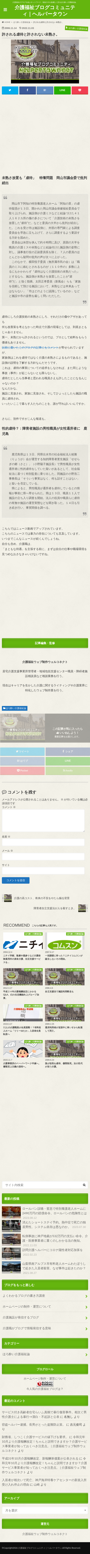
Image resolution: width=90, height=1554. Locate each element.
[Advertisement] (45, 135)
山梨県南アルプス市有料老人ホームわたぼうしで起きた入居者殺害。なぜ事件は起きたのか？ (44, 1268)
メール (7, 850)
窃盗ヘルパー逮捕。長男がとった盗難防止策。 (33, 1424)
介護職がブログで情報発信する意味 (27, 1328)
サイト (6, 865)
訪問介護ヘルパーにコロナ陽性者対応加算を (42, 1254)
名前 (6, 836)
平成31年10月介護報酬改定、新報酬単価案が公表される (40, 1458)
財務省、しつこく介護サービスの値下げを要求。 (35, 1437)
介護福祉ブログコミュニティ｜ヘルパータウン (45, 10)
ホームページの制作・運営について (27, 1306)
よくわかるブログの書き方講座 (24, 1295)
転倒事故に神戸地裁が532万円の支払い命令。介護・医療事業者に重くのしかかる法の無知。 (45, 1241)
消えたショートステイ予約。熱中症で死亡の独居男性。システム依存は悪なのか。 (44, 1226)
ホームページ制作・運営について (45, 1378)
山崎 (37, 1484)
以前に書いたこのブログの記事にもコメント (30, 347)
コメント (9, 807)
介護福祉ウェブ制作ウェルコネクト (45, 1534)
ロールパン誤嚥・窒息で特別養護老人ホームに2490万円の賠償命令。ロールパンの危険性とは (44, 1213)
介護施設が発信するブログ (21, 1317)
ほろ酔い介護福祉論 (16, 708)
